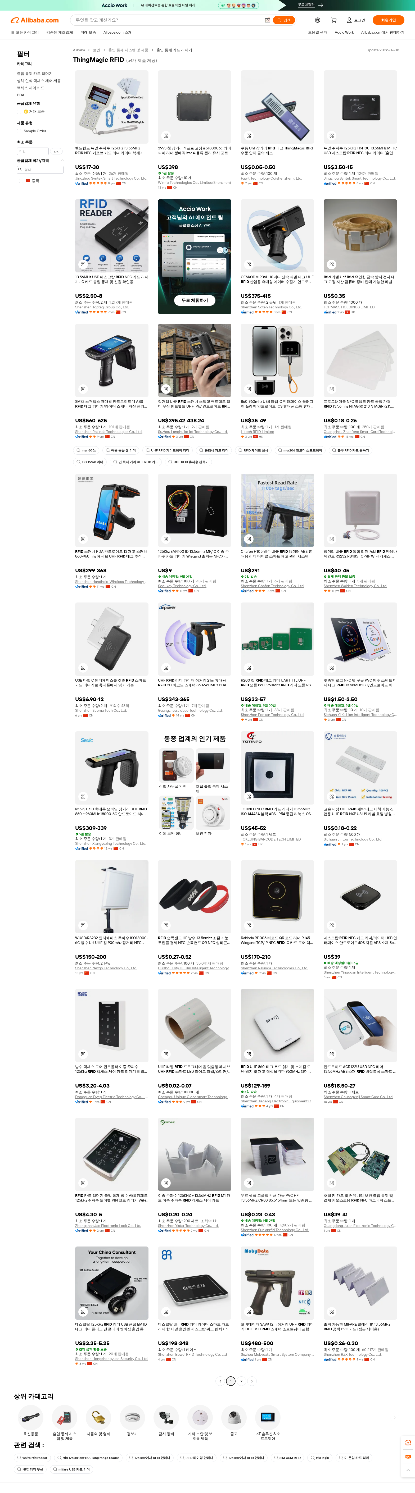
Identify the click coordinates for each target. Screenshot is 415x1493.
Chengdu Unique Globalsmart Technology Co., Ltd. (194, 1097)
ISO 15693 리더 (89, 462)
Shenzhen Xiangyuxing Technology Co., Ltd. (110, 843)
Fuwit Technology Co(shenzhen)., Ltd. (271, 178)
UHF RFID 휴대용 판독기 (188, 462)
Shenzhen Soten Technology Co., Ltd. (271, 307)
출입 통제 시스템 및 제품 (128, 50)
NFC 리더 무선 (30, 1469)
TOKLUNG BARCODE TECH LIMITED (271, 839)
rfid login (320, 1458)
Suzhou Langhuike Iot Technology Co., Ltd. (193, 432)
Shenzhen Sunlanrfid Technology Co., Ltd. (275, 1230)
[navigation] (40, 716)
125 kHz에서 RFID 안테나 (149, 1458)
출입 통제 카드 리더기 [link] (174, 50)
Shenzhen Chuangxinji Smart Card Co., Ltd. (358, 1097)
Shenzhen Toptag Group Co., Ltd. (102, 307)
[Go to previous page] (220, 1381)
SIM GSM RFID (287, 1458)
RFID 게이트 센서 (253, 450)
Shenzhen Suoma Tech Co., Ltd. (101, 710)
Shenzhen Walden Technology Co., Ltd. (355, 586)
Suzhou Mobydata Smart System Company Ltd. (277, 1354)
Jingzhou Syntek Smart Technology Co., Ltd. (111, 178)
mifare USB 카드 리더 (71, 1469)
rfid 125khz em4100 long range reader (88, 1458)
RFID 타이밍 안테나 (196, 1458)
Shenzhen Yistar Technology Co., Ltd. (188, 1225)
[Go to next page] (252, 1381)
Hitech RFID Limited (257, 432)
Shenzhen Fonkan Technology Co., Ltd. (272, 715)
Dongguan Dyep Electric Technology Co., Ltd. (111, 1097)
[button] (267, 20)
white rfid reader (32, 1458)
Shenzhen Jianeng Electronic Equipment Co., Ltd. (277, 1101)
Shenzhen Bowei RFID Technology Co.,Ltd (192, 1354)
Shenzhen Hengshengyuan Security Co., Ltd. (111, 1359)
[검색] (284, 20)
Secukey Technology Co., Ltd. (182, 586)
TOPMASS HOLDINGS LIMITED (349, 307)
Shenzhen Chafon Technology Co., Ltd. (272, 586)
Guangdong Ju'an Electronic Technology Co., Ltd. (360, 1225)
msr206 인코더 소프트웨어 (300, 450)
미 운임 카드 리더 (354, 1458)
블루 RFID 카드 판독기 (350, 450)
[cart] (335, 21)
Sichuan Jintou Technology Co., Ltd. (353, 839)
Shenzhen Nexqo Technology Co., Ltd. (106, 968)
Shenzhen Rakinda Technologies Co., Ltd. (108, 432)
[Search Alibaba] (168, 20)
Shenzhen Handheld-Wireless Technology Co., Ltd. (111, 581)
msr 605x (86, 450)
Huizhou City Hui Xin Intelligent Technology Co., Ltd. (194, 968)
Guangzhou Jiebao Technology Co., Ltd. (190, 710)
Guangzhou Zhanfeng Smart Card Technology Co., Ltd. (360, 432)
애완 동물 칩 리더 (121, 450)
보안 (96, 50)
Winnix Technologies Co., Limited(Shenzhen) (194, 182)
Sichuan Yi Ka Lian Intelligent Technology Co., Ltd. (360, 715)
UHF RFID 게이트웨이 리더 (167, 450)
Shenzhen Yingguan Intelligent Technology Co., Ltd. (360, 972)
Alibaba (79, 50)
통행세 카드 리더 (213, 450)
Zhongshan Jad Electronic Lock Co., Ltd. (108, 1225)
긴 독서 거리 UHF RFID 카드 (135, 462)
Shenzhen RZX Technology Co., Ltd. (353, 1354)
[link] (408, 1443)
